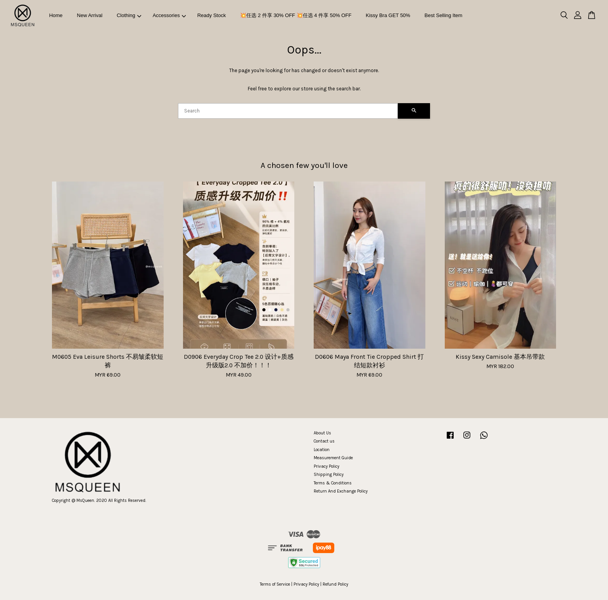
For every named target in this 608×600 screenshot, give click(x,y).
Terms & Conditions (333, 483)
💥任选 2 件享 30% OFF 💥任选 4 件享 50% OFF (295, 15)
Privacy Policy (326, 466)
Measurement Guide (333, 457)
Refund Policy (335, 584)
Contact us (324, 441)
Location (322, 449)
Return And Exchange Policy (341, 491)
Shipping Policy (329, 474)
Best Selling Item (444, 15)
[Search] (288, 111)
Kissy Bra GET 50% (388, 15)
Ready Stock (211, 15)
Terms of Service (275, 584)
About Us (322, 433)
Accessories (169, 15)
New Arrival (89, 15)
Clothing (129, 15)
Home (56, 15)
